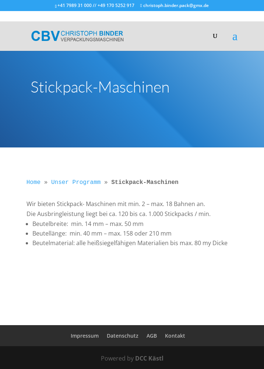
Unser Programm (76, 182)
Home (34, 182)
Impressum (85, 335)
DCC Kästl (149, 358)
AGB (152, 335)
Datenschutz (122, 335)
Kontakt (175, 335)
